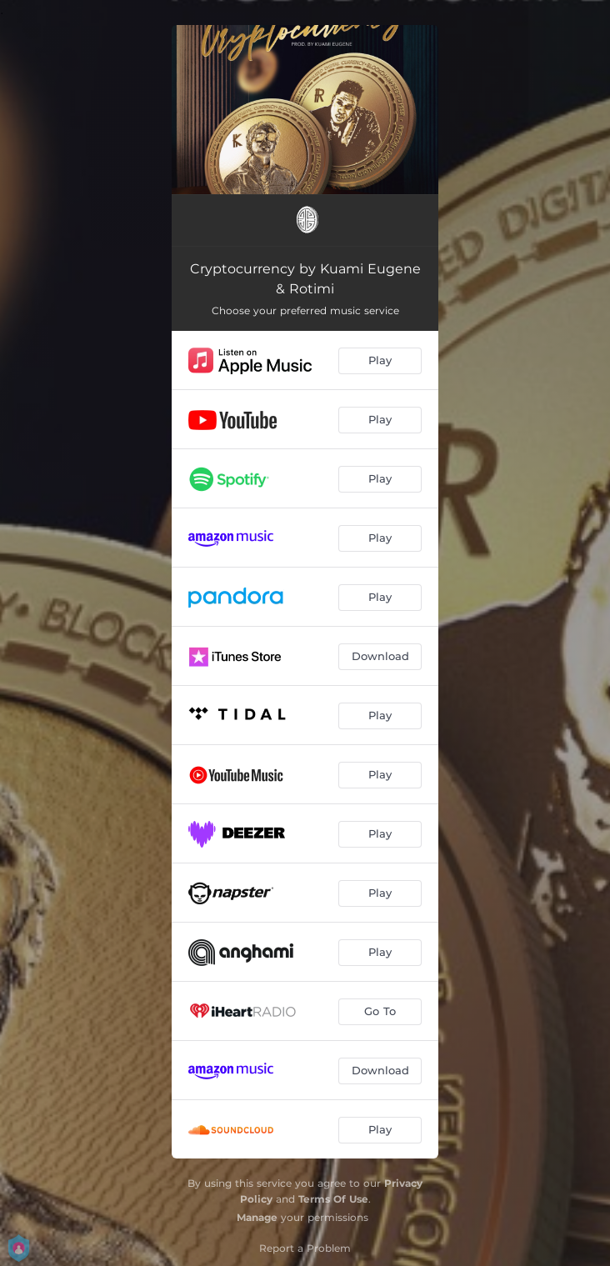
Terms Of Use (333, 1199)
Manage (257, 1217)
